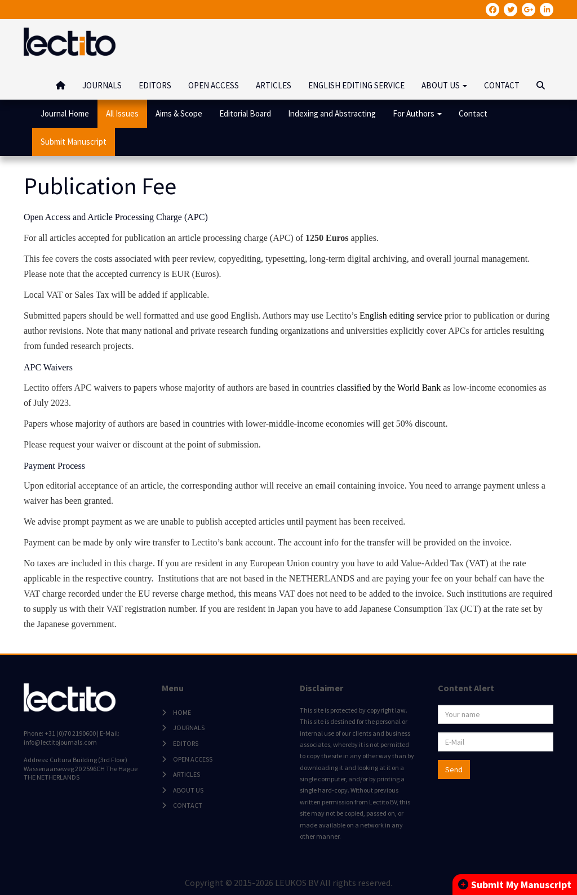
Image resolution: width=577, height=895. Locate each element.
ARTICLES (273, 85)
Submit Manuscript (73, 141)
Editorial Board (245, 113)
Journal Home (65, 113)
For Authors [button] (417, 113)
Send (454, 769)
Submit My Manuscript (514, 884)
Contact (473, 113)
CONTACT (502, 85)
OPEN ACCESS (213, 85)
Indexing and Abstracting (332, 113)
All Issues (122, 113)
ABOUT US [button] (444, 85)
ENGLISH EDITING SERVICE (356, 85)
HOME (182, 712)
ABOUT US (188, 790)
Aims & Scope (179, 113)
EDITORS (155, 85)
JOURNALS (102, 85)
